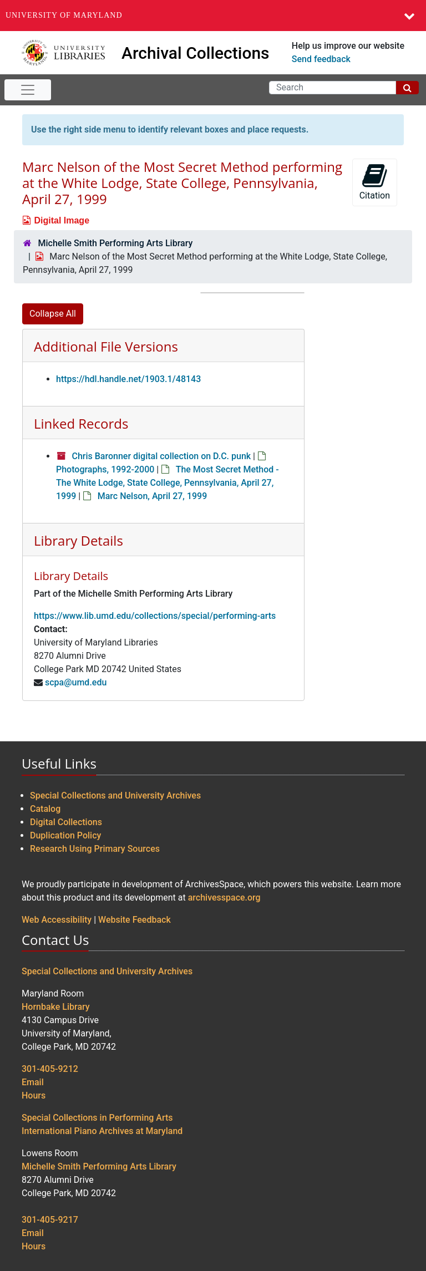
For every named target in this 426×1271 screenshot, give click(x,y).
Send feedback (321, 59)
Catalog (45, 809)
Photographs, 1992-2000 (105, 469)
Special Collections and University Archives (115, 795)
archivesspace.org (224, 897)
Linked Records (81, 423)
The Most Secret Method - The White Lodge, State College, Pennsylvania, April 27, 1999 (167, 482)
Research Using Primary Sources (95, 848)
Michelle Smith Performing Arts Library (115, 243)
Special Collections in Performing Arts (97, 1117)
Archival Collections (195, 53)
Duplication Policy (65, 835)
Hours (33, 1095)
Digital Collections (66, 822)
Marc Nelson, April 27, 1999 (152, 496)
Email (33, 1082)
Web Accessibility (57, 919)
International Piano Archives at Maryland (102, 1131)
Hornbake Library (56, 1006)
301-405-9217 (50, 1219)
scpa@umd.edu (75, 682)
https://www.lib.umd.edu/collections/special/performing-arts (155, 616)
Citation (374, 181)
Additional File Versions (106, 346)
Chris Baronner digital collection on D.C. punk (161, 456)
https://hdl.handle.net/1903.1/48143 (128, 379)
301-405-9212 (50, 1069)
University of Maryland (64, 15)
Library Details (78, 540)
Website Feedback (134, 919)
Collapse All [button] (52, 313)
